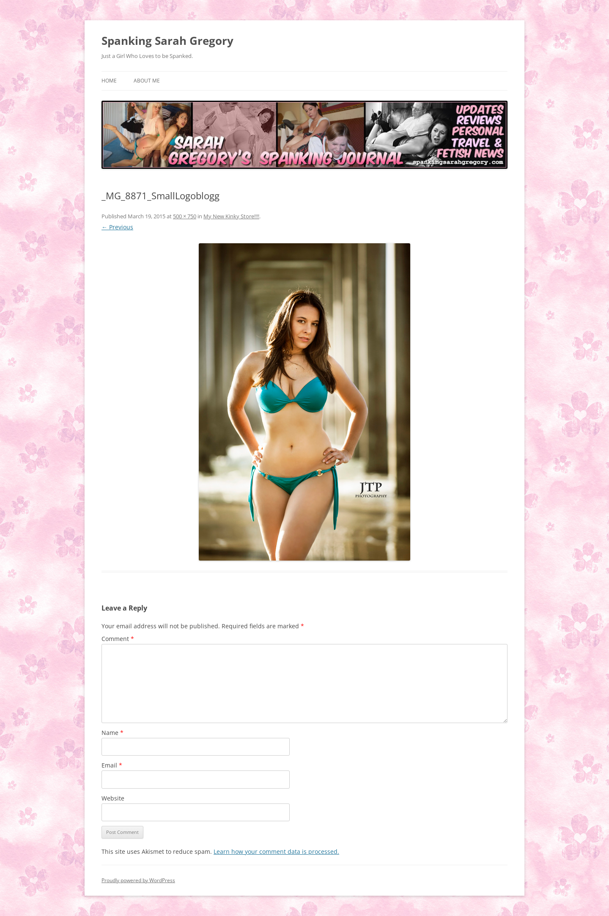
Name (112, 733)
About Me (147, 80)
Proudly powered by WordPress (138, 880)
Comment (118, 639)
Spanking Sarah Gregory (167, 40)
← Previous (117, 227)
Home (109, 80)
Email (112, 765)
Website (113, 798)
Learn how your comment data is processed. (276, 851)
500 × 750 (184, 216)
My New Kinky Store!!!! (231, 216)
